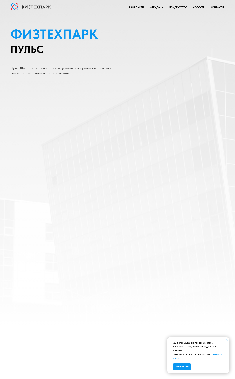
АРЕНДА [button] (155, 7)
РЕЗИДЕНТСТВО (177, 7)
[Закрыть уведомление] (227, 340)
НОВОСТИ (199, 7)
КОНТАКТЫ (217, 7)
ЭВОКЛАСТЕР (137, 7)
